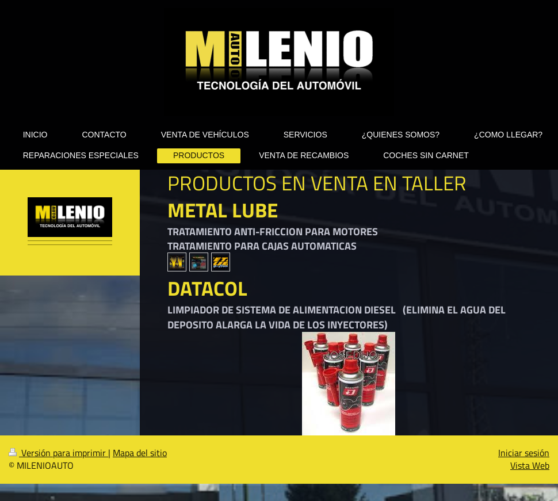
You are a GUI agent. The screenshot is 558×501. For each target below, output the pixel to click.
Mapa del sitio (140, 453)
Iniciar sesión (523, 453)
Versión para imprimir (58, 453)
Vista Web (529, 465)
